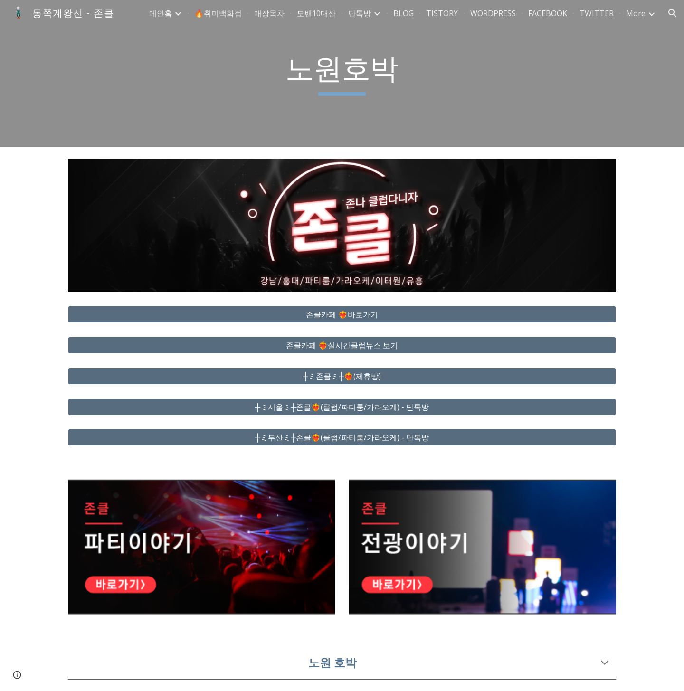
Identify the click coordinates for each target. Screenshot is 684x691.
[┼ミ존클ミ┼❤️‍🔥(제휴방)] (342, 376)
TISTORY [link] (442, 13)
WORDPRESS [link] (493, 13)
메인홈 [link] (160, 13)
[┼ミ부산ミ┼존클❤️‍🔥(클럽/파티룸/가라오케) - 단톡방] (342, 437)
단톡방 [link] (359, 13)
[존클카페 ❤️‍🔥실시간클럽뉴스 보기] (342, 345)
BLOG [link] (403, 13)
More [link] (636, 13)
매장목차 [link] (269, 13)
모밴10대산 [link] (316, 13)
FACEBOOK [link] (547, 13)
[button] (672, 13)
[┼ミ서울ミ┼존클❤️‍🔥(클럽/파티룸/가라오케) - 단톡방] (342, 407)
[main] (342, 73)
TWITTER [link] (597, 13)
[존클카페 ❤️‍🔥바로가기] (342, 314)
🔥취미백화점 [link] (218, 13)
